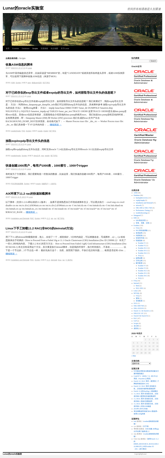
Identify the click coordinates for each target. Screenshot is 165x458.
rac (55, 218)
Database (26, 48)
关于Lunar (65, 48)
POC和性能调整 (17, 184)
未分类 (136, 326)
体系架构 (139, 233)
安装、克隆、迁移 (142, 223)
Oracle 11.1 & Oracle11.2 (142, 311)
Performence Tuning (142, 210)
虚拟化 (136, 328)
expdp (40, 131)
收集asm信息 (37, 83)
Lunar (30, 68)
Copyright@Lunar (140, 454)
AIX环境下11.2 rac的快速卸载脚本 (28, 193)
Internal (136, 283)
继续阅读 (56, 124)
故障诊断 (139, 258)
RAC (32, 218)
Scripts (35, 48)
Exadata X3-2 (142, 251)
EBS (135, 218)
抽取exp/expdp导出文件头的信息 (27, 140)
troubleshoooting (141, 213)
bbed (137, 286)
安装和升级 (140, 238)
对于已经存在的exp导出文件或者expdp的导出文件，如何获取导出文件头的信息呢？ (61, 92)
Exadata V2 (142, 246)
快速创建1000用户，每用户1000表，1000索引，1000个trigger (47, 165)
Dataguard (137, 215)
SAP (135, 321)
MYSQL (137, 293)
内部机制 (139, 235)
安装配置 (139, 301)
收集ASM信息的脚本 (19, 64)
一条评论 (53, 184)
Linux (136, 291)
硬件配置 (139, 263)
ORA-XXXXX (139, 308)
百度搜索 (44, 48)
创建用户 (45, 184)
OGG (135, 303)
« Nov (134, 356)
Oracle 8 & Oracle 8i (141, 316)
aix (52, 218)
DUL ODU (139, 288)
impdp (45, 131)
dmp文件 (37, 156)
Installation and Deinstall (20, 218)
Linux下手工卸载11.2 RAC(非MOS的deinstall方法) (39, 228)
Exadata (15, 48)
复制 (137, 298)
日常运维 (139, 261)
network (138, 205)
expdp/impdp (16, 131)
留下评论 (46, 83)
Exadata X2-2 (142, 248)
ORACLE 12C (139, 313)
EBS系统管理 (141, 220)
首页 (8, 48)
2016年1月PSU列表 (141, 409)
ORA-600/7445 (139, 306)
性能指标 (139, 240)
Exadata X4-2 (142, 253)
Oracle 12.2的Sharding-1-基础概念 (146, 391)
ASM (13, 83)
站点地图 (54, 48)
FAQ (23, 131)
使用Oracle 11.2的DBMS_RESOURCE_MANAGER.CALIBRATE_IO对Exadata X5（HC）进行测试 (146, 444)
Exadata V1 (142, 243)
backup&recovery (142, 198)
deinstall (54, 260)
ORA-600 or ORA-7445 (144, 208)
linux (60, 260)
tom (135, 421)
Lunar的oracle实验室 (23, 8)
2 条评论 (69, 260)
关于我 (145, 426)
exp (42, 156)
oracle (38, 184)
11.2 (48, 218)
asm (29, 83)
